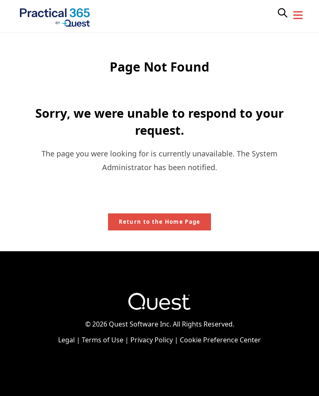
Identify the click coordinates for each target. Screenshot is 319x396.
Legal (66, 339)
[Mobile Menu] (298, 15)
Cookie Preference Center (220, 339)
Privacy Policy (151, 339)
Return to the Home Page (160, 221)
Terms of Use (102, 339)
